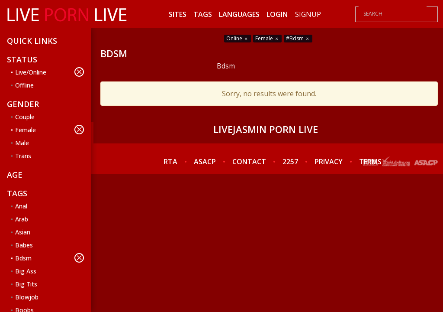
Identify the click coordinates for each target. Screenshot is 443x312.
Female (49, 129)
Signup (308, 14)
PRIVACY (329, 161)
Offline (24, 85)
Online (237, 38)
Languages (239, 14)
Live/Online (49, 72)
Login (277, 14)
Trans (23, 156)
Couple (25, 117)
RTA (170, 161)
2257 (290, 161)
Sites (177, 14)
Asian (22, 232)
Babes (24, 245)
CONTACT (249, 161)
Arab (21, 219)
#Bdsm (298, 38)
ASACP (205, 161)
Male (22, 143)
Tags (202, 14)
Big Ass (25, 271)
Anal (21, 206)
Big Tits (26, 284)
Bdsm (49, 258)
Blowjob (27, 297)
